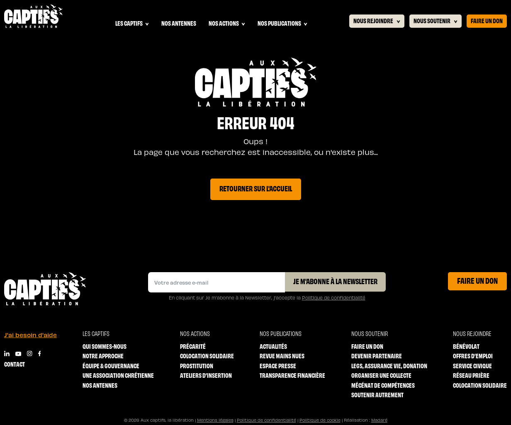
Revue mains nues (282, 356)
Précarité (193, 346)
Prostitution (196, 365)
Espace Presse (278, 365)
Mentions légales (215, 420)
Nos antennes (178, 23)
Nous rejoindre (376, 21)
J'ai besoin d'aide (30, 334)
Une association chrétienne (118, 375)
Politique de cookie (320, 420)
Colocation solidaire (207, 356)
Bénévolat (466, 346)
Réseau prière (471, 375)
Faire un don (487, 20)
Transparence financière (292, 375)
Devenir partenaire (376, 356)
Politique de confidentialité (333, 297)
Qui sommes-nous (105, 346)
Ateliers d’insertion (206, 375)
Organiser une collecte (381, 375)
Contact (14, 364)
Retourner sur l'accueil (255, 188)
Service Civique (472, 365)
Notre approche (103, 356)
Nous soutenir (435, 21)
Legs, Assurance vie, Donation (389, 365)
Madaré (379, 420)
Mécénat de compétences (383, 385)
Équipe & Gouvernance (111, 365)
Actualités (273, 346)
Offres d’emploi (473, 356)
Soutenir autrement (377, 394)
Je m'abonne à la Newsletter (335, 280)
